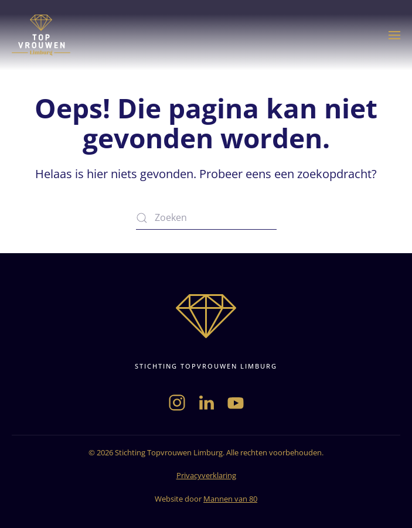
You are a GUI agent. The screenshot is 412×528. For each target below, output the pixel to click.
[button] (394, 35)
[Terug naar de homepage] (41, 35)
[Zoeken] (206, 218)
